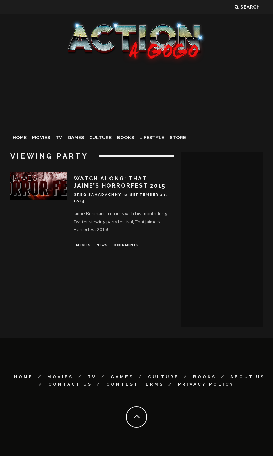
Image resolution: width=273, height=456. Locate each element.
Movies (41, 137)
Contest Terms (135, 384)
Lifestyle (151, 137)
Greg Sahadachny (98, 195)
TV (58, 137)
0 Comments (126, 245)
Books (125, 137)
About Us (247, 376)
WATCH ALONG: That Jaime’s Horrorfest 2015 (120, 182)
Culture (100, 137)
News (102, 245)
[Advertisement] (136, 118)
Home (19, 137)
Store (178, 137)
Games (76, 137)
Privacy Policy (206, 384)
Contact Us (70, 384)
